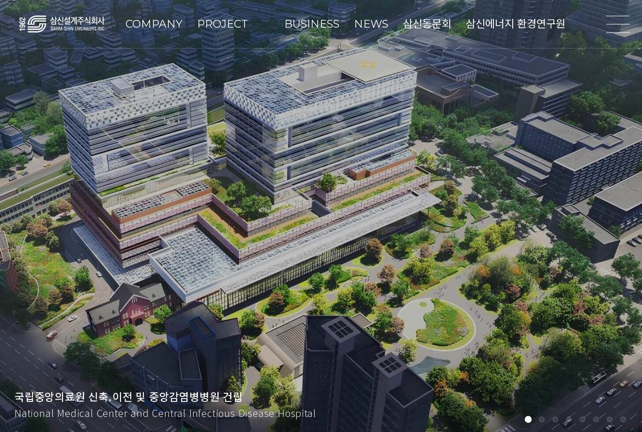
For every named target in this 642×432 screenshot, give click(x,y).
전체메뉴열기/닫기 (618, 24)
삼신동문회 (427, 24)
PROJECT (222, 24)
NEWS (371, 24)
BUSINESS (311, 24)
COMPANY (154, 24)
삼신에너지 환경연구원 (516, 24)
